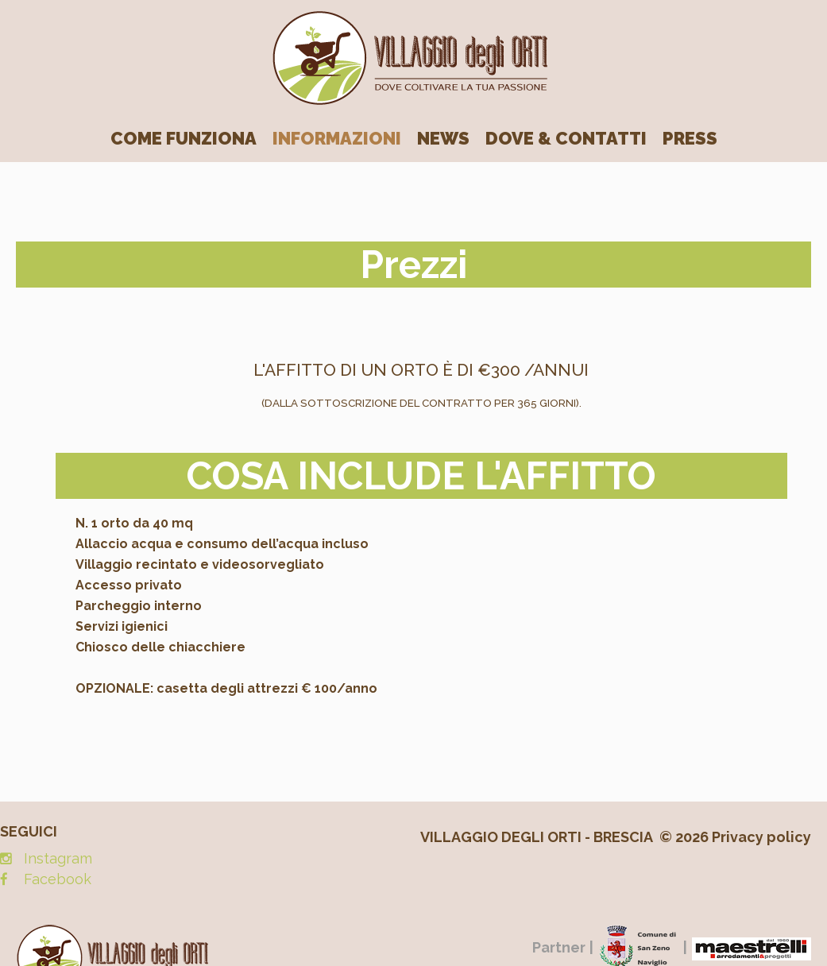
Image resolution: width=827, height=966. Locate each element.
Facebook (57, 879)
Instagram (58, 858)
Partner (558, 947)
